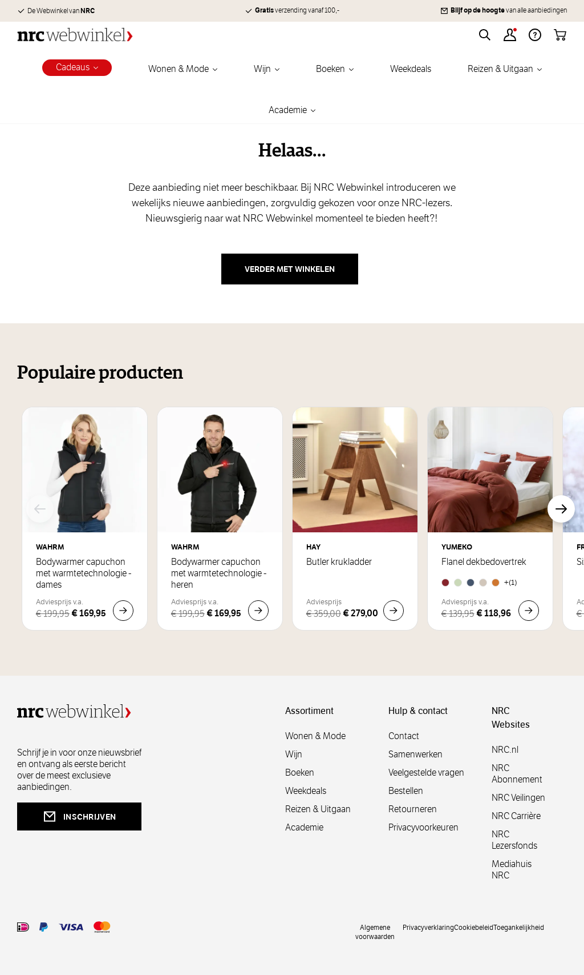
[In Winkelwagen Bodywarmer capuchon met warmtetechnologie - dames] (123, 610)
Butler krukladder (339, 562)
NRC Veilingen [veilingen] (518, 798)
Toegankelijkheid (518, 927)
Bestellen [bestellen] (405, 791)
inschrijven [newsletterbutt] (79, 816)
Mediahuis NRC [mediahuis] (512, 869)
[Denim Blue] (470, 582)
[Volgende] (561, 509)
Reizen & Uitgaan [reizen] (318, 809)
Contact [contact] (403, 736)
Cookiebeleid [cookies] (473, 927)
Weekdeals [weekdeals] (305, 791)
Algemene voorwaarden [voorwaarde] (375, 931)
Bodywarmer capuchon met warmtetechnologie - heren (218, 573)
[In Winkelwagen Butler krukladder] (393, 610)
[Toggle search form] (485, 35)
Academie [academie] (304, 827)
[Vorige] (40, 509)
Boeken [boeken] (299, 773)
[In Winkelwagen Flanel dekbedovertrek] (528, 610)
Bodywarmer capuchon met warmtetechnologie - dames (83, 573)
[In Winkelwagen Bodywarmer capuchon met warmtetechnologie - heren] (258, 610)
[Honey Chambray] (495, 582)
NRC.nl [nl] (505, 750)
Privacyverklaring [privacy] (428, 927)
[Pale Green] (458, 582)
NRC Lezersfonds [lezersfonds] (514, 840)
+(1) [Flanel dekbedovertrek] (510, 582)
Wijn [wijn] (293, 754)
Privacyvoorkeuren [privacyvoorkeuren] (423, 827)
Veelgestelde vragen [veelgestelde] (426, 773)
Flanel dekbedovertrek (483, 562)
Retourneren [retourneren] (412, 809)
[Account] (510, 35)
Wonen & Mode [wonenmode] (315, 736)
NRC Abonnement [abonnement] (517, 773)
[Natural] (483, 582)
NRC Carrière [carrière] (516, 816)
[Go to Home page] (75, 34)
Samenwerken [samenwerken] (415, 754)
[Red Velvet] (445, 582)
